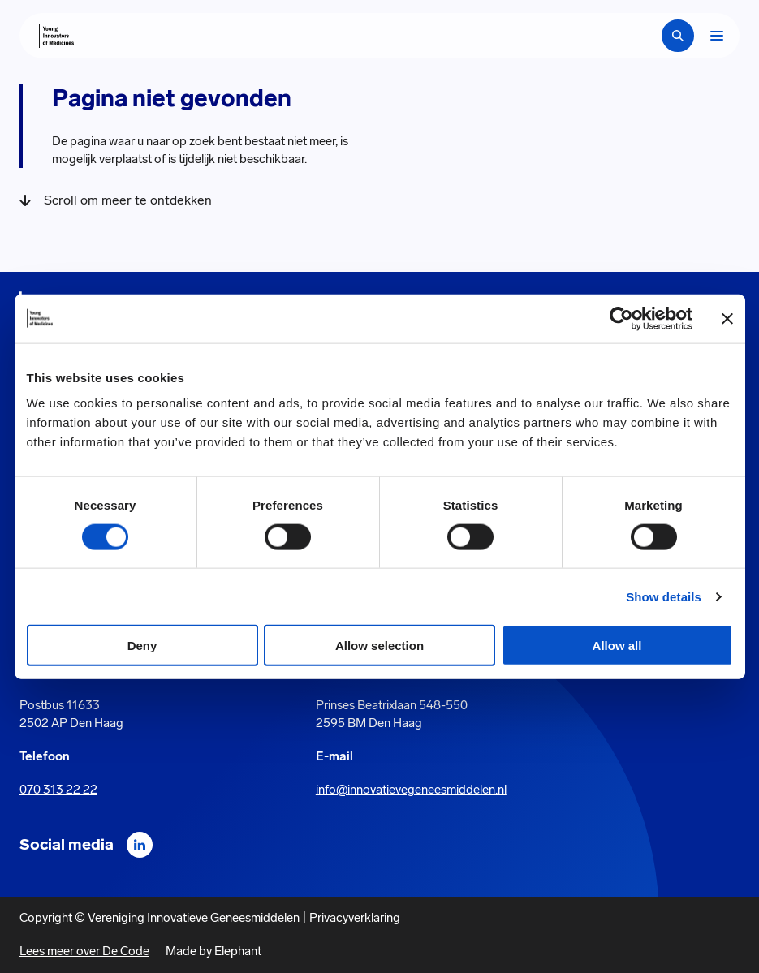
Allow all (617, 645)
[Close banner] (727, 318)
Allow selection (379, 645)
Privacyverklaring (354, 918)
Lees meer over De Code (84, 951)
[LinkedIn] (140, 845)
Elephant (237, 951)
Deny (142, 645)
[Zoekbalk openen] (678, 35)
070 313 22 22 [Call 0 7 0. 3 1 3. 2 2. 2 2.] (58, 789)
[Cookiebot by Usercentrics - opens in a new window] (621, 318)
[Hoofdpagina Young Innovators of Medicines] (56, 36)
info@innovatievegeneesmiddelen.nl (411, 789)
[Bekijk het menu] (717, 35)
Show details (663, 596)
